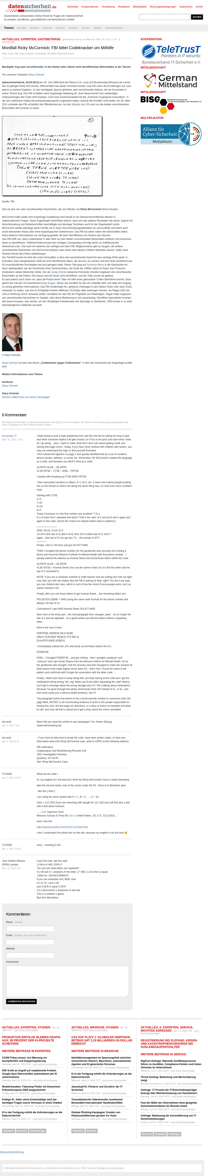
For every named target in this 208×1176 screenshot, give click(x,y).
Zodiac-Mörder (59, 272)
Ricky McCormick (65, 53)
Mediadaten (140, 6)
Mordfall (51, 53)
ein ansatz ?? (9, 435)
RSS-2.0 (59, 422)
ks (81, 39)
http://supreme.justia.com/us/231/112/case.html (62, 827)
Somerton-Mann (95, 264)
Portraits (60, 28)
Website (10, 948)
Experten (47, 28)
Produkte (73, 28)
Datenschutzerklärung (12, 1152)
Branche (34, 28)
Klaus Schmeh (26, 53)
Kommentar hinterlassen (111, 422)
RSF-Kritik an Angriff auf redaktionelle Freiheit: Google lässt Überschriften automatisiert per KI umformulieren (29, 1074)
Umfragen (174, 1134)
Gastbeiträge (49, 39)
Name (14, 922)
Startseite (72, 6)
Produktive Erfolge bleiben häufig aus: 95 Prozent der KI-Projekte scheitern (31, 1040)
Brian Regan (48, 283)
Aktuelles (22, 28)
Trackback (13, 424)
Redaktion (124, 6)
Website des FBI (81, 104)
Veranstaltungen (114, 28)
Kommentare (117, 1168)
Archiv (199, 6)
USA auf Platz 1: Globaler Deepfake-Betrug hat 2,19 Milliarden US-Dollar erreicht (101, 1040)
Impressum (186, 6)
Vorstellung (108, 6)
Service (86, 28)
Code (10, 53)
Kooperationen (90, 6)
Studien (97, 28)
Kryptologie (40, 53)
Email (26, 935)
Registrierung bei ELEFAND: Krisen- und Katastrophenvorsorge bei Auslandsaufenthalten (169, 1044)
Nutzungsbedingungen (163, 6)
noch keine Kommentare (26, 1030)
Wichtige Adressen (156, 1030)
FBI (16, 53)
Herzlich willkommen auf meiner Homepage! (26, 397)
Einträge (101, 1168)
